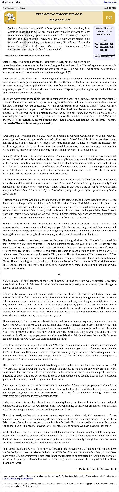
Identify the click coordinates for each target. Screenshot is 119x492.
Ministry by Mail (11, 2)
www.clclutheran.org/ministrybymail (18, 479)
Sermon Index (110, 2)
